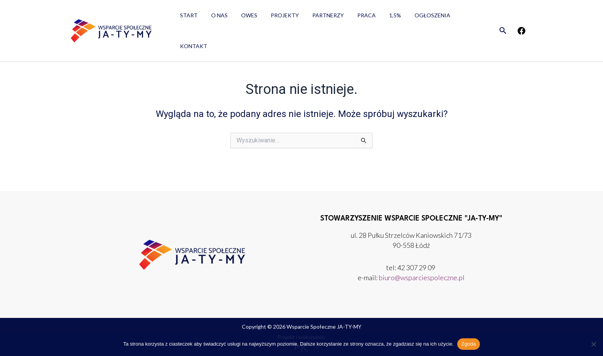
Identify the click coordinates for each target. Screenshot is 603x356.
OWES (242, 17)
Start (187, 17)
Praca (351, 17)
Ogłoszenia (412, 17)
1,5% (377, 17)
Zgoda (468, 344)
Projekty (275, 17)
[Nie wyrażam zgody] (593, 344)
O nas (215, 17)
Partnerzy (315, 17)
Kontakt (454, 17)
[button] (503, 17)
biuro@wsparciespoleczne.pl (422, 277)
